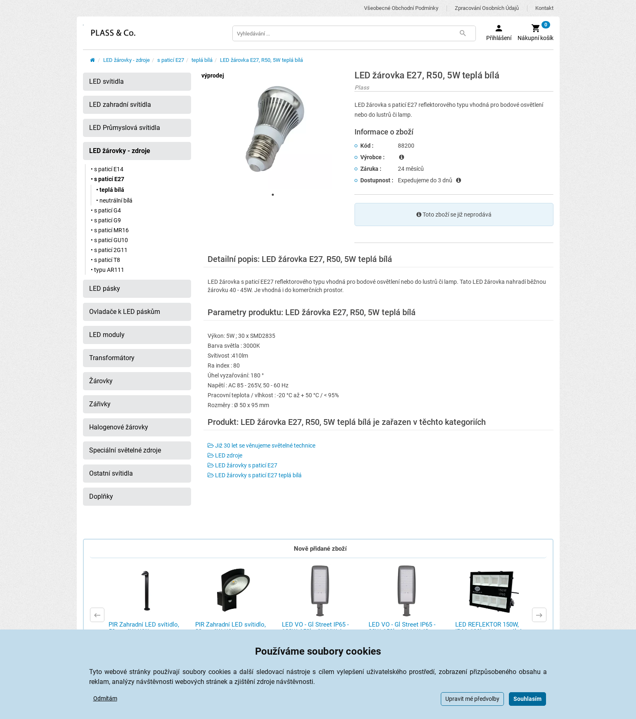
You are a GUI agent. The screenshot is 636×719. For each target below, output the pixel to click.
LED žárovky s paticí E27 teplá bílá (255, 475)
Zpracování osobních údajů (487, 8)
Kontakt (544, 8)
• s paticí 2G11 (109, 250)
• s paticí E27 (107, 179)
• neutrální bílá (114, 200)
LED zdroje (225, 455)
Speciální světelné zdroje (125, 450)
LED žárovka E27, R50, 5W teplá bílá (261, 60)
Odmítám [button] (105, 698)
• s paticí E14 (107, 169)
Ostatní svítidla (111, 473)
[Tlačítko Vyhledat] (463, 33)
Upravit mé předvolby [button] (472, 698)
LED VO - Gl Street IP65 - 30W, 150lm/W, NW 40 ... (402, 628)
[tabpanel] (273, 130)
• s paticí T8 (105, 260)
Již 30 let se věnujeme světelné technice (261, 445)
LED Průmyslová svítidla (124, 128)
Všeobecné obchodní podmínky (401, 8)
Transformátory (112, 358)
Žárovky (101, 381)
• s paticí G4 (106, 210)
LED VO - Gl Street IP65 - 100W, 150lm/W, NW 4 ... (315, 628)
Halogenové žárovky (118, 427)
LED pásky (104, 288)
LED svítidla (106, 81)
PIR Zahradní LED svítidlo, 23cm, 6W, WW (230, 628)
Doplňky (101, 496)
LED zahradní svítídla (120, 104)
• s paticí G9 (106, 220)
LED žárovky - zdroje (126, 60)
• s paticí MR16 (110, 230)
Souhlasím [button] (527, 698)
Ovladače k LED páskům (124, 312)
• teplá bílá (110, 189)
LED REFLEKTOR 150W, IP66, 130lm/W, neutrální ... (491, 628)
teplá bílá (202, 60)
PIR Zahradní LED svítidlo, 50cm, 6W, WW (144, 628)
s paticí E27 (170, 60)
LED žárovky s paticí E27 (242, 465)
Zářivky (100, 404)
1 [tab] (273, 195)
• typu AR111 (107, 269)
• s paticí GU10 (109, 240)
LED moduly (107, 335)
